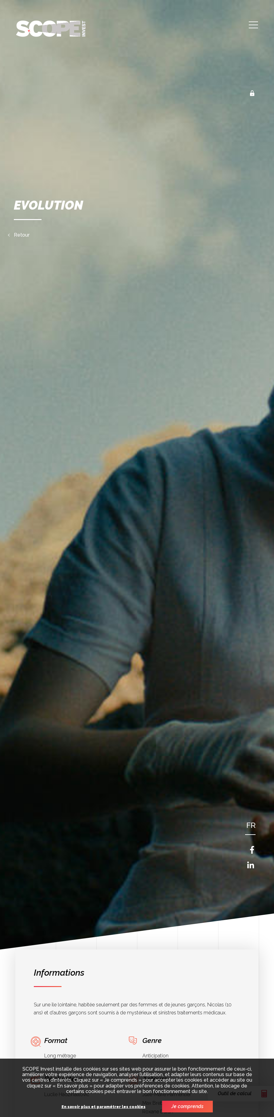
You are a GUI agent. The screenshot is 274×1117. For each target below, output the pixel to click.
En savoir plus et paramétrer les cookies (103, 1107)
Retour (22, 235)
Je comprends (187, 1106)
